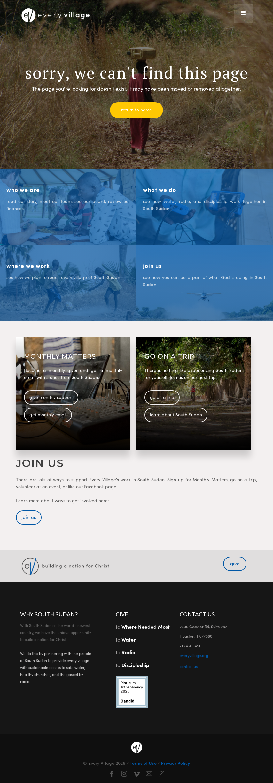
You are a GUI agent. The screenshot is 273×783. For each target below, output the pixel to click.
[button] (243, 13)
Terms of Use (143, 763)
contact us (189, 666)
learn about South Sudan (176, 414)
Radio (128, 652)
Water (128, 639)
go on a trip (162, 397)
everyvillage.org (194, 655)
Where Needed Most (145, 626)
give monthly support (51, 397)
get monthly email (47, 414)
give (234, 563)
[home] (55, 13)
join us (28, 516)
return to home (136, 109)
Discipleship (135, 664)
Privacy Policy (175, 763)
